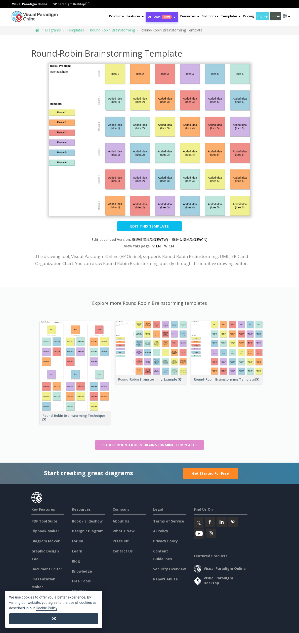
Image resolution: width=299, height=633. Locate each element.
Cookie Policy (46, 608)
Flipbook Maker (45, 531)
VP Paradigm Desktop (71, 4)
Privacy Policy (165, 541)
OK (54, 618)
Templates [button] (230, 16)
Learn (77, 551)
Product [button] (116, 16)
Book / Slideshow (87, 521)
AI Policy (160, 531)
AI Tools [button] (162, 17)
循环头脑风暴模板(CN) (189, 239)
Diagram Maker (45, 541)
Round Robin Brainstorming (112, 30)
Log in (275, 16)
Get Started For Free (210, 473)
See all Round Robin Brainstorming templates (149, 444)
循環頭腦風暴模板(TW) (150, 239)
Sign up (262, 16)
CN (171, 246)
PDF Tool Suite (44, 521)
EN (158, 246)
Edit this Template (149, 226)
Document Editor (46, 569)
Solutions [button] (210, 16)
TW (164, 246)
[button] (135, 16)
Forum (77, 541)
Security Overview (169, 569)
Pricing (248, 16)
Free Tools (81, 581)
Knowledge (82, 571)
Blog (76, 561)
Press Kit (121, 541)
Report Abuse (165, 579)
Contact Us (123, 551)
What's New (124, 531)
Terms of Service (168, 521)
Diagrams (53, 30)
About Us (121, 521)
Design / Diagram (88, 531)
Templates (75, 30)
